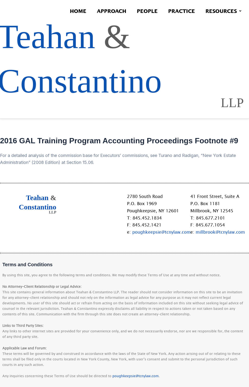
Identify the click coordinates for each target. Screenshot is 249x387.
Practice (181, 11)
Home (78, 11)
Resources (223, 11)
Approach (111, 11)
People (147, 11)
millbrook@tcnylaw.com (220, 232)
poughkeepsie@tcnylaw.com (161, 232)
